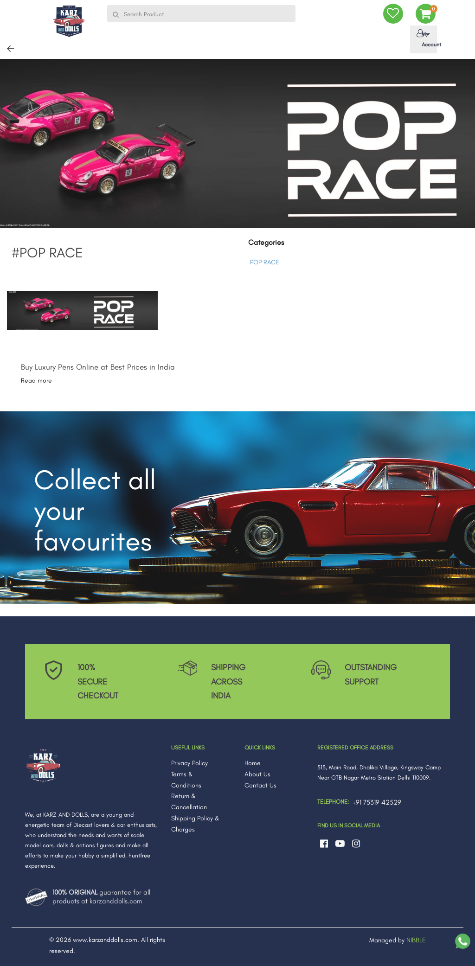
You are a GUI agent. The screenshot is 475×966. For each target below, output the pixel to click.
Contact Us (260, 785)
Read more (36, 380)
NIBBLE (416, 940)
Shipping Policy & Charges (195, 823)
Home (252, 763)
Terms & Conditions (186, 779)
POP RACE (264, 262)
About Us (257, 774)
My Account (425, 38)
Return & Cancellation (189, 801)
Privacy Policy (189, 763)
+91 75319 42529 (377, 802)
